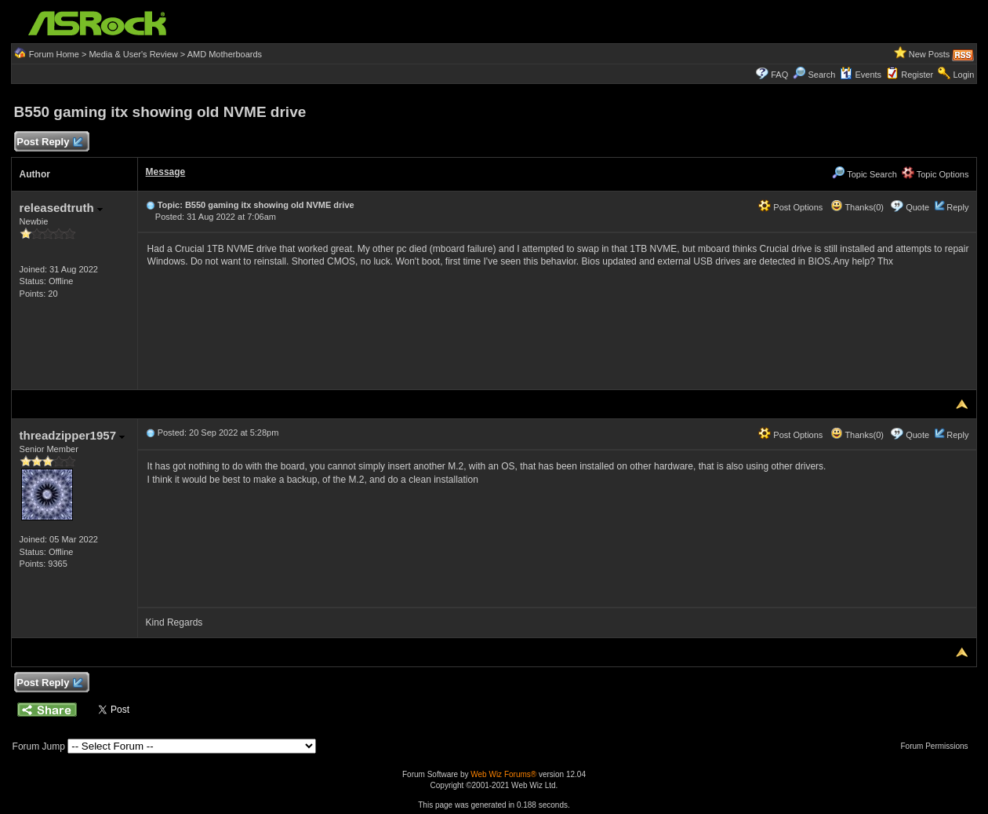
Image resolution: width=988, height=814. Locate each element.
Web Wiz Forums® (503, 774)
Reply (957, 207)
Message (166, 171)
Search (821, 74)
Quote (917, 207)
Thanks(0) (857, 207)
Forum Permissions (937, 746)
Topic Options (935, 174)
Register (917, 74)
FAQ (779, 74)
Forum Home (54, 54)
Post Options (790, 207)
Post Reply (49, 142)
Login (963, 74)
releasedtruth (61, 207)
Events (860, 74)
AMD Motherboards (224, 54)
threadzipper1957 (72, 435)
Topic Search (864, 174)
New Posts (929, 54)
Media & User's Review (133, 54)
